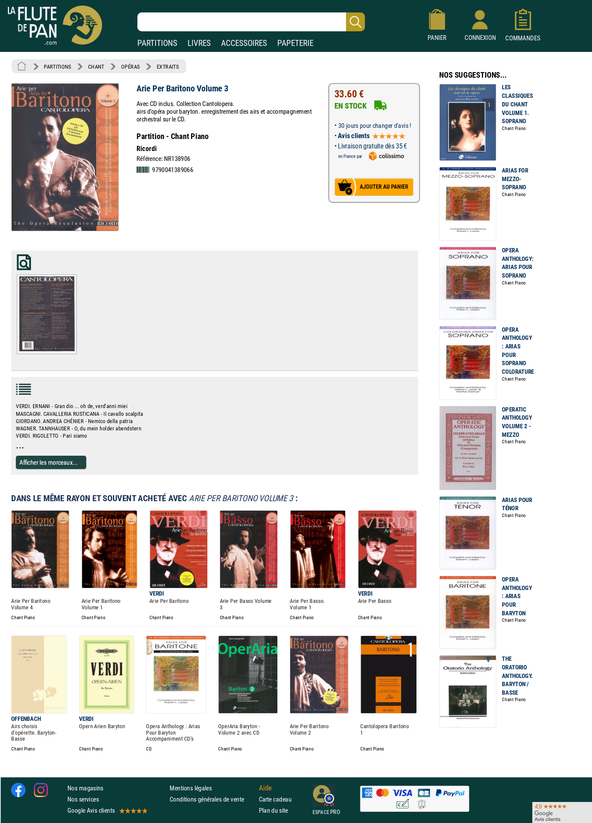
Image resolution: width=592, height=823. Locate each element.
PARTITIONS (157, 43)
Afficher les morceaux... (48, 462)
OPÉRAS (130, 66)
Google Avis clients (106, 810)
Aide (265, 788)
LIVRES (199, 43)
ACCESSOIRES (244, 43)
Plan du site (273, 810)
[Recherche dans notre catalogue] (251, 21)
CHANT (96, 66)
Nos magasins (85, 788)
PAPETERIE (295, 43)
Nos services (83, 799)
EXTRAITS (168, 66)
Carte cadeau (275, 799)
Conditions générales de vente (212, 799)
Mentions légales (191, 788)
